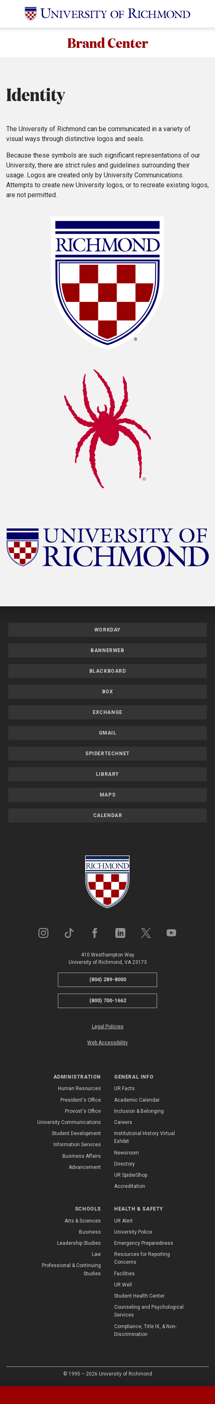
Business (90, 1232)
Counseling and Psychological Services (149, 1311)
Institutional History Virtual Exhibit (144, 1138)
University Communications (69, 1122)
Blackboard (107, 671)
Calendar (107, 816)
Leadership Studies (79, 1243)
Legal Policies (108, 1026)
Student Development (76, 1134)
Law (96, 1255)
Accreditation (129, 1187)
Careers (123, 1122)
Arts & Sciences (82, 1221)
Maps (107, 795)
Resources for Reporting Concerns (142, 1258)
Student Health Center (139, 1296)
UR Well (123, 1285)
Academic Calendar (137, 1100)
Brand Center (107, 42)
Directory (124, 1164)
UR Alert (123, 1221)
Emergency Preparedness (143, 1243)
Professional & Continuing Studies (71, 1270)
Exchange (107, 713)
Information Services (77, 1145)
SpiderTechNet (107, 754)
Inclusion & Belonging (139, 1111)
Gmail (108, 733)
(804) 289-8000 (107, 980)
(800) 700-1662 (107, 1001)
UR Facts (124, 1089)
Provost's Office (83, 1111)
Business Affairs (81, 1156)
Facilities (124, 1274)
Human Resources (79, 1089)
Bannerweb (107, 651)
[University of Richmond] (107, 14)
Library (107, 774)
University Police (133, 1232)
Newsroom (126, 1153)
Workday (107, 630)
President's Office (80, 1100)
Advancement (85, 1167)
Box (107, 692)
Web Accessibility (107, 1043)
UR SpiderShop (130, 1175)
